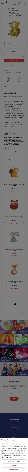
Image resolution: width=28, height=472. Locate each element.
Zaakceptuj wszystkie (14, 469)
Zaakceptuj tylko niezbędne (14, 461)
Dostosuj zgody (14, 465)
